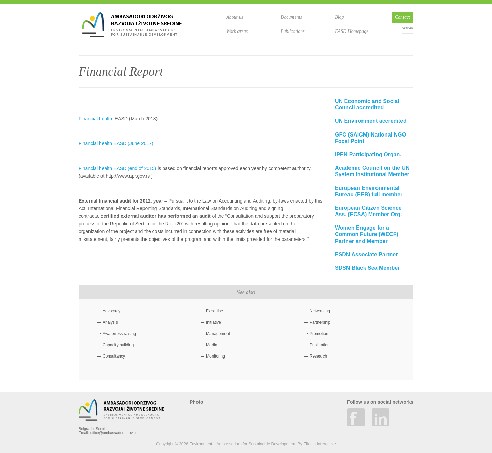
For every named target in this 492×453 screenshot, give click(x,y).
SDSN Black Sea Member (367, 268)
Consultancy (113, 356)
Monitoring (215, 356)
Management (218, 333)
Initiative (213, 322)
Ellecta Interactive (319, 444)
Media (211, 344)
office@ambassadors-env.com (115, 433)
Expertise (214, 311)
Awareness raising (119, 333)
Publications (293, 31)
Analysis (110, 322)
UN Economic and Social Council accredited (367, 104)
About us (234, 17)
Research (318, 356)
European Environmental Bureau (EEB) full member (368, 191)
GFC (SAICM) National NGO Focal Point (370, 138)
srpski (407, 27)
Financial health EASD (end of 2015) (117, 168)
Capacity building (118, 344)
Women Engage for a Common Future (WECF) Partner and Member (366, 234)
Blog (339, 17)
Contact (402, 17)
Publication (320, 344)
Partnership (320, 322)
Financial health (96, 118)
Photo (196, 402)
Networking (320, 311)
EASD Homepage (351, 31)
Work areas (237, 31)
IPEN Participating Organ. (368, 154)
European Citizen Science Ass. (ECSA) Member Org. (368, 211)
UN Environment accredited (371, 121)
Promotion (319, 333)
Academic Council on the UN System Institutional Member (372, 171)
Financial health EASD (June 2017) (116, 143)
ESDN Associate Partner (366, 254)
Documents (291, 17)
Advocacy (111, 311)
